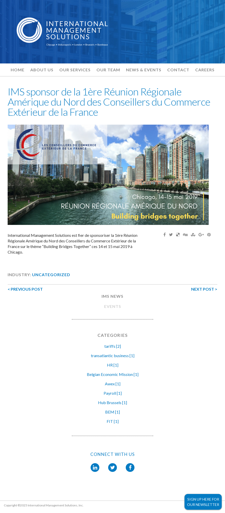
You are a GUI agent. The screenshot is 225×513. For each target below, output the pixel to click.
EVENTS (112, 306)
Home (17, 69)
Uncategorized (51, 274)
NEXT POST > (204, 289)
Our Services (75, 69)
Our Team (108, 69)
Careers (205, 69)
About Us (41, 69)
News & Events (143, 69)
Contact (178, 69)
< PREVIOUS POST (25, 289)
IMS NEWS (112, 296)
